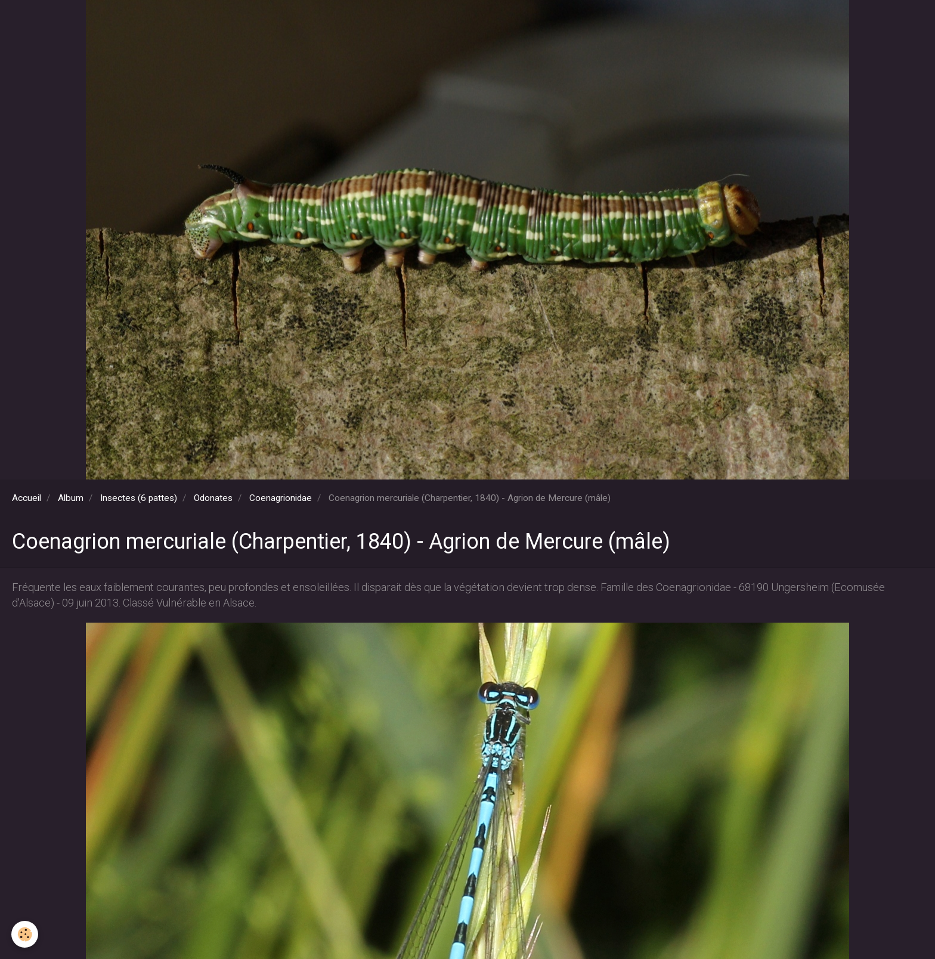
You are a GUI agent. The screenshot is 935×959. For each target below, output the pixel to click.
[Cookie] (25, 934)
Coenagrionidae (280, 498)
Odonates (213, 498)
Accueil (26, 498)
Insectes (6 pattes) (138, 498)
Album (70, 498)
